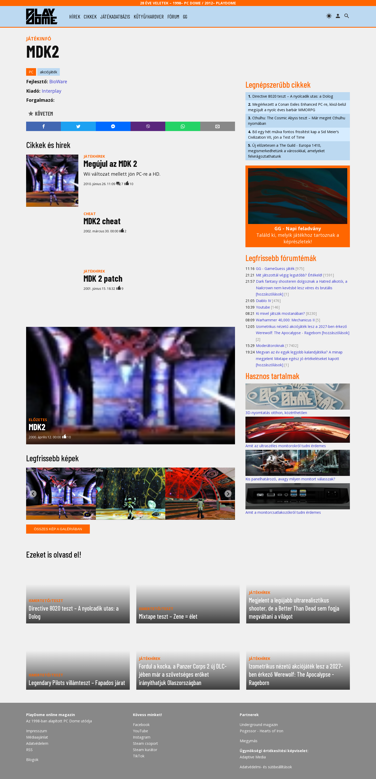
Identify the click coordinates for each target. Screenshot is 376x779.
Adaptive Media (253, 756)
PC (31, 71)
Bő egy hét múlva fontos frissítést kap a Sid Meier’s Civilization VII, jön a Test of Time (293, 134)
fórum (173, 16)
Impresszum (36, 730)
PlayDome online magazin (50, 714)
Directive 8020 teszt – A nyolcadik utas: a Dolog (290, 96)
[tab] (114, 515)
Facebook (141, 724)
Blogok (32, 759)
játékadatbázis (115, 16)
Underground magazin (259, 724)
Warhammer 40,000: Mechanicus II (285, 319)
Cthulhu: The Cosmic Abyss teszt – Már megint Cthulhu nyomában (296, 120)
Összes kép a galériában (58, 529)
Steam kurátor (145, 749)
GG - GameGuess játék (275, 268)
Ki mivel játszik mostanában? (280, 313)
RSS (29, 749)
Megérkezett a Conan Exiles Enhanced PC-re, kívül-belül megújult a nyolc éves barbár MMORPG (297, 107)
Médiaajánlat (37, 737)
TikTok (138, 755)
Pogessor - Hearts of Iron (261, 730)
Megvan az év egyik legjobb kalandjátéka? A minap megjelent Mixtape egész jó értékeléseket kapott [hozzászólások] (299, 358)
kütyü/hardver (149, 16)
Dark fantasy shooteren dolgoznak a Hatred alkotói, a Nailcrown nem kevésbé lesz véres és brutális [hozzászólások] (301, 288)
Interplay (51, 91)
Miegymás (248, 740)
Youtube (263, 307)
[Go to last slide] (33, 493)
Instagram (141, 737)
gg (185, 16)
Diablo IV (263, 300)
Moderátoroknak (270, 345)
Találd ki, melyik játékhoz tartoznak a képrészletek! (297, 234)
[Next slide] (228, 493)
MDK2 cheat (102, 220)
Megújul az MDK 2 (110, 163)
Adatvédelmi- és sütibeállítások (266, 766)
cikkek (90, 16)
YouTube (140, 730)
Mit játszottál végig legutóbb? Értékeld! (289, 275)
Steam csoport (145, 743)
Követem (40, 113)
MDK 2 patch (103, 278)
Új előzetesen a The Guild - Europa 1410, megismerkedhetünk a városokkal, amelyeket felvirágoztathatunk (286, 151)
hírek (74, 16)
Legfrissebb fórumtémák (280, 258)
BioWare (58, 81)
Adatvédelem (37, 743)
